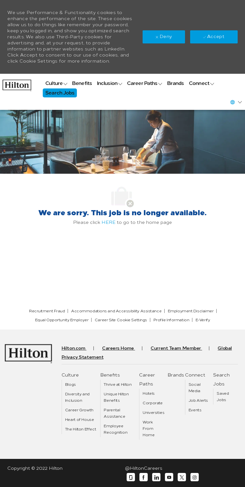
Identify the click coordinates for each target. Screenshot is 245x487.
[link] (17, 84)
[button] (235, 102)
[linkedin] (156, 477)
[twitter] (182, 477)
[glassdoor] (131, 477)
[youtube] (169, 477)
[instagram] (194, 477)
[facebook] (143, 477)
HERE (108, 222)
